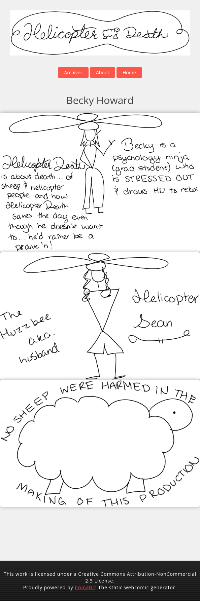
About (102, 72)
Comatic (85, 587)
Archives (73, 72)
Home (129, 72)
